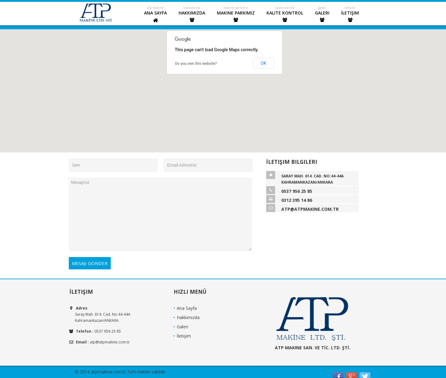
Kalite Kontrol (284, 16)
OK (263, 63)
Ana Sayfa (155, 16)
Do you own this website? (196, 63)
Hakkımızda (192, 16)
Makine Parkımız (236, 16)
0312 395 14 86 (296, 200)
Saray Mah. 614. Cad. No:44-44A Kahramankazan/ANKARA (312, 179)
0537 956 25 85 (296, 191)
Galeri (322, 16)
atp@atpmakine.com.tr (310, 209)
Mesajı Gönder (90, 263)
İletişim (350, 16)
